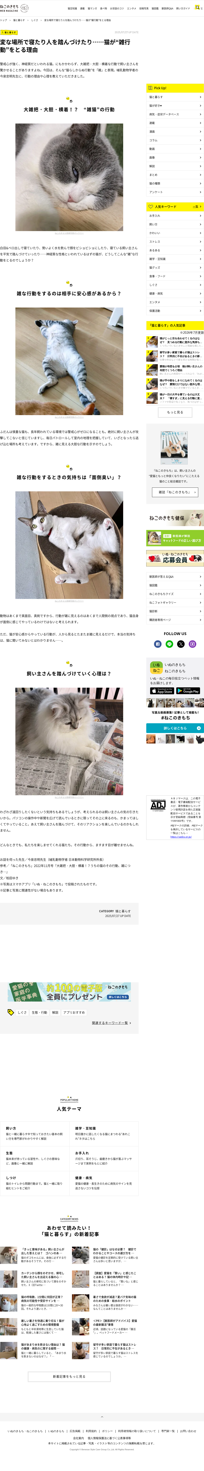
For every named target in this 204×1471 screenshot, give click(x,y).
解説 (55, 1012)
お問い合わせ (188, 1431)
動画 (152, 149)
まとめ (153, 175)
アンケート (156, 192)
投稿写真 (144, 8)
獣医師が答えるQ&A (161, 576)
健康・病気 (156, 293)
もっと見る (175, 412)
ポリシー (107, 1431)
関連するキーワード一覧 (110, 1022)
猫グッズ (154, 267)
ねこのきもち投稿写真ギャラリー (69, 233)
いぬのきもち (56, 1431)
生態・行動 (39, 1012)
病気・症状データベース (164, 114)
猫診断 (153, 611)
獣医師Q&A (167, 8)
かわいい (154, 233)
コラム (153, 140)
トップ (3, 20)
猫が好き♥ (155, 105)
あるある (154, 250)
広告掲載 (75, 1431)
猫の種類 (154, 183)
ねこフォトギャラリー (162, 602)
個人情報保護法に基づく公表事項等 (109, 1438)
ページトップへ (102, 1417)
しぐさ (34, 20)
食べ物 (103, 8)
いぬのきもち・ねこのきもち (25, 1431)
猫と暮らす (19, 20)
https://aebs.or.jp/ (181, 836)
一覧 (195, 206)
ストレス (154, 241)
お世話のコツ (117, 8)
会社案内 (78, 1438)
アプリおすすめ (74, 1012)
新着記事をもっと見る (69, 1376)
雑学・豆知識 (157, 259)
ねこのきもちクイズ (161, 594)
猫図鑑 (155, 8)
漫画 (152, 131)
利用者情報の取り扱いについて (137, 1431)
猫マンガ (92, 8)
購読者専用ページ (160, 620)
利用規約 (91, 1431)
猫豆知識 (72, 8)
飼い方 (153, 224)
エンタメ (131, 8)
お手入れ (154, 215)
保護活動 (154, 311)
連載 (82, 8)
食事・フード (157, 276)
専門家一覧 (168, 1431)
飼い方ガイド (183, 8)
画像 (152, 157)
